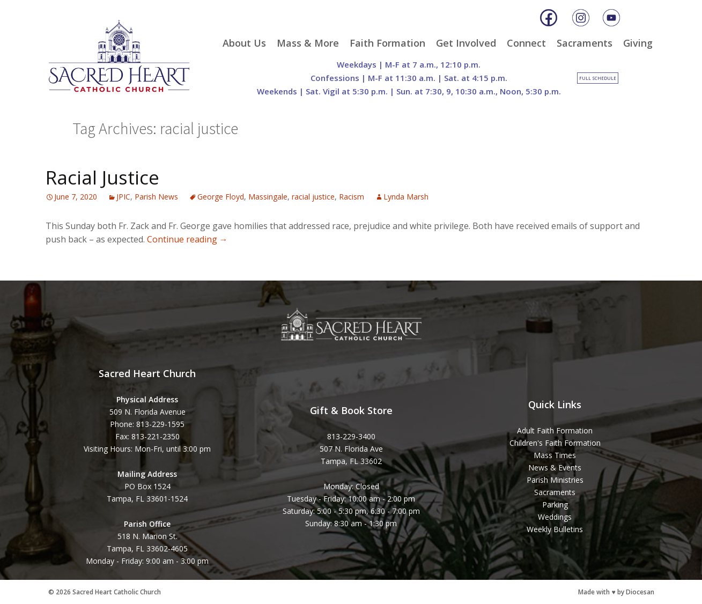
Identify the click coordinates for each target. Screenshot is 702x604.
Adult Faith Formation (555, 430)
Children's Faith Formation (555, 443)
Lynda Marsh (405, 196)
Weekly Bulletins (555, 529)
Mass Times (555, 455)
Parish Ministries (555, 480)
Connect (526, 42)
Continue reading (187, 239)
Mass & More (308, 42)
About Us (244, 42)
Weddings (555, 517)
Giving (638, 42)
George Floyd (220, 196)
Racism (351, 196)
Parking (555, 504)
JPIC (123, 196)
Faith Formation (387, 42)
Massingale (267, 196)
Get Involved (466, 42)
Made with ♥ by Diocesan (616, 591)
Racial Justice (102, 177)
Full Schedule (597, 78)
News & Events (554, 467)
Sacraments (584, 42)
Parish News (156, 196)
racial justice (313, 196)
